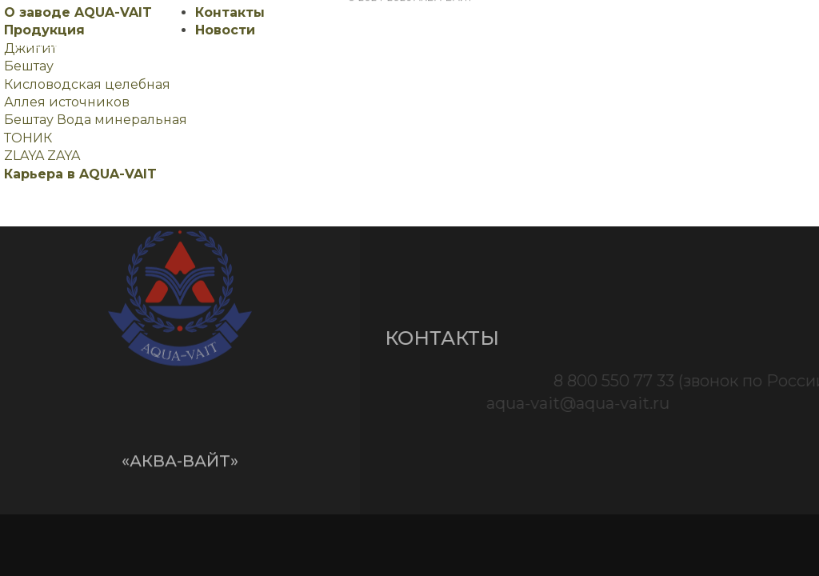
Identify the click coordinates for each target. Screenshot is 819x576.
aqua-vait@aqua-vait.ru (644, 403)
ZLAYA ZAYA (42, 155)
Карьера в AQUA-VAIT (80, 174)
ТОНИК (28, 138)
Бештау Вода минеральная (95, 119)
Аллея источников (67, 102)
